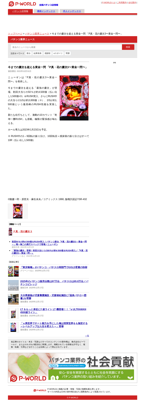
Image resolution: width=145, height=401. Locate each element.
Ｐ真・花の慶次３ (22, 231)
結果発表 (37, 53)
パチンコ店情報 (20, 11)
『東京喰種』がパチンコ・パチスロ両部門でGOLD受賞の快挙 (53, 267)
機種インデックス (46, 11)
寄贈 (68, 53)
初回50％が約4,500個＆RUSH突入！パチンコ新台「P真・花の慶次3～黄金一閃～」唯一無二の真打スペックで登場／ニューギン (49, 243)
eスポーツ (58, 53)
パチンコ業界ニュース (37, 33)
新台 (29, 53)
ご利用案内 (122, 2)
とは (108, 2)
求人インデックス (72, 11)
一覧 (87, 336)
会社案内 (132, 2)
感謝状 (47, 53)
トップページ (15, 33)
